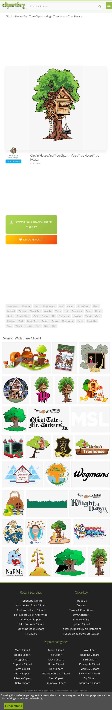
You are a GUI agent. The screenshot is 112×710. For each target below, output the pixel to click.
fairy (38, 326)
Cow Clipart (90, 650)
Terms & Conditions (81, 610)
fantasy (22, 311)
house (29, 326)
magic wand (68, 321)
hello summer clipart (31, 624)
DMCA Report (81, 614)
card (36, 316)
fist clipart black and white (30, 614)
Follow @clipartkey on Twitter (81, 633)
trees (57, 311)
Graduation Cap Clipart (56, 673)
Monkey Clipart (89, 669)
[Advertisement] (56, 43)
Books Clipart (22, 654)
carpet (70, 306)
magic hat (92, 321)
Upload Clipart (81, 624)
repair (55, 321)
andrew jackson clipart (31, 610)
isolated (11, 311)
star (54, 326)
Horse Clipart (56, 664)
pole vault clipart (30, 619)
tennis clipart (23, 316)
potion (45, 321)
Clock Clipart (56, 659)
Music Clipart (22, 673)
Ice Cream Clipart (89, 673)
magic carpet (49, 306)
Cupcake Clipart (22, 664)
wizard (18, 326)
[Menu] (109, 5)
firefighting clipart (31, 600)
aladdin (48, 311)
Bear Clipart (56, 678)
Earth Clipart (22, 669)
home (98, 311)
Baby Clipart (22, 683)
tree (9, 326)
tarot (88, 311)
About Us (81, 600)
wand (97, 316)
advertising (77, 311)
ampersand (64, 316)
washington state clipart (31, 605)
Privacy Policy (81, 619)
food (36, 306)
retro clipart (83, 306)
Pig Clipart (89, 678)
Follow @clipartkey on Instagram (81, 629)
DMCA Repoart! (31, 239)
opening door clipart (31, 629)
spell (21, 321)
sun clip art (12, 306)
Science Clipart (22, 678)
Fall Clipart (56, 654)
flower (45, 316)
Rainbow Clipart (56, 683)
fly (53, 316)
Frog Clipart (22, 659)
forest (80, 321)
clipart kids (35, 311)
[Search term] (65, 6)
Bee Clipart (56, 669)
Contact (81, 605)
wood (88, 316)
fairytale (77, 316)
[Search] (100, 6)
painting (11, 321)
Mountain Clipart (89, 683)
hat (66, 311)
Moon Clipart (56, 650)
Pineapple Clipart (89, 664)
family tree (32, 321)
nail (46, 326)
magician (26, 306)
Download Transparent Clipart (31, 224)
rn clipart (31, 633)
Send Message (13, 161)
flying (96, 306)
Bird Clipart (89, 659)
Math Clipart (22, 650)
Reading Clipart (89, 654)
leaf (61, 306)
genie (10, 316)
